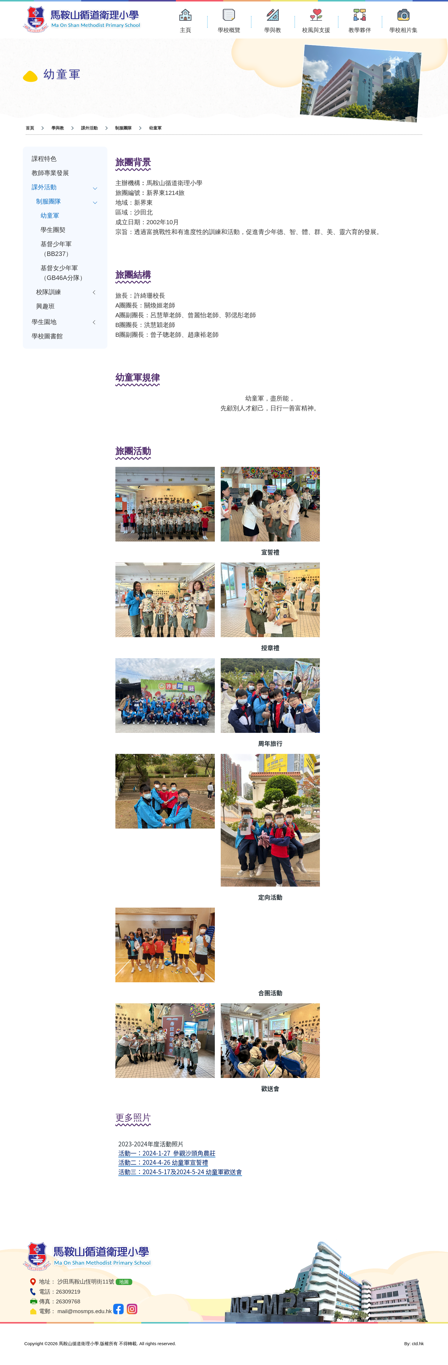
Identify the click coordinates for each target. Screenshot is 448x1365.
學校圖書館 (47, 336)
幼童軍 (50, 215)
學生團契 (53, 229)
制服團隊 (48, 201)
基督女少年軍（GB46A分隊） (63, 273)
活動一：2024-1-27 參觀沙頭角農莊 (167, 1152)
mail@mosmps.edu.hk (84, 1311)
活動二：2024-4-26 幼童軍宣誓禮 (163, 1162)
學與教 (272, 30)
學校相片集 (403, 30)
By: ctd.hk (414, 1343)
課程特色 (44, 158)
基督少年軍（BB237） (56, 249)
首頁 (30, 128)
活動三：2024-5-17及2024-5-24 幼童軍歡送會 (180, 1171)
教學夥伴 (360, 30)
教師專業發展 (50, 173)
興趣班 (45, 306)
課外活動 (44, 187)
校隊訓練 (48, 292)
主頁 (185, 30)
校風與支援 (316, 30)
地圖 (124, 1281)
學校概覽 (229, 30)
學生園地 (44, 322)
